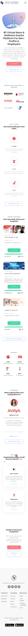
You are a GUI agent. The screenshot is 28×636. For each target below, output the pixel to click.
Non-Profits (4, 596)
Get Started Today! (14, 203)
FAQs (21, 608)
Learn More (14, 250)
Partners (12, 598)
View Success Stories (14, 441)
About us (12, 596)
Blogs (21, 596)
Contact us (13, 607)
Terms (12, 601)
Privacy (12, 604)
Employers (4, 598)
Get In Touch (14, 547)
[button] (11, 436)
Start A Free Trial (14, 69)
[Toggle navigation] (25, 2)
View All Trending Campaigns (14, 339)
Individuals (4, 601)
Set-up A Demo (14, 64)
